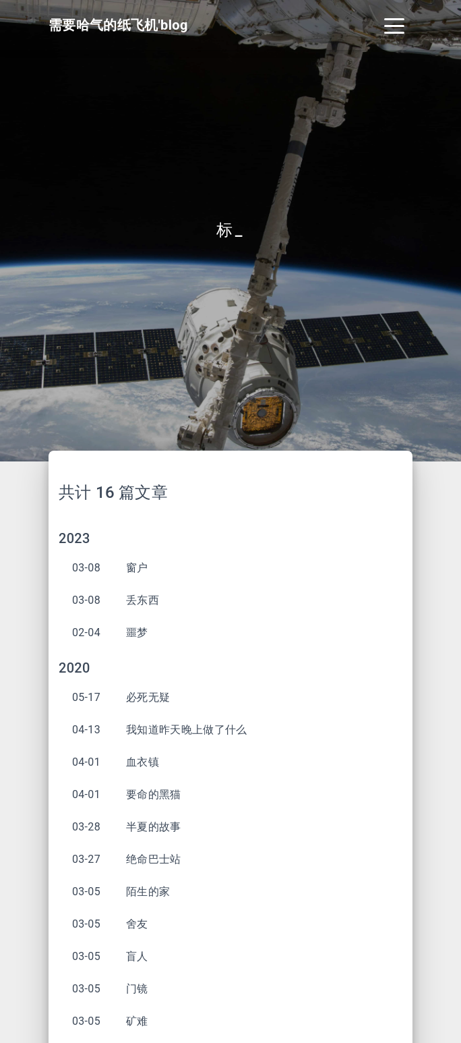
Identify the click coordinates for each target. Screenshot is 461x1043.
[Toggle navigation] (394, 25)
